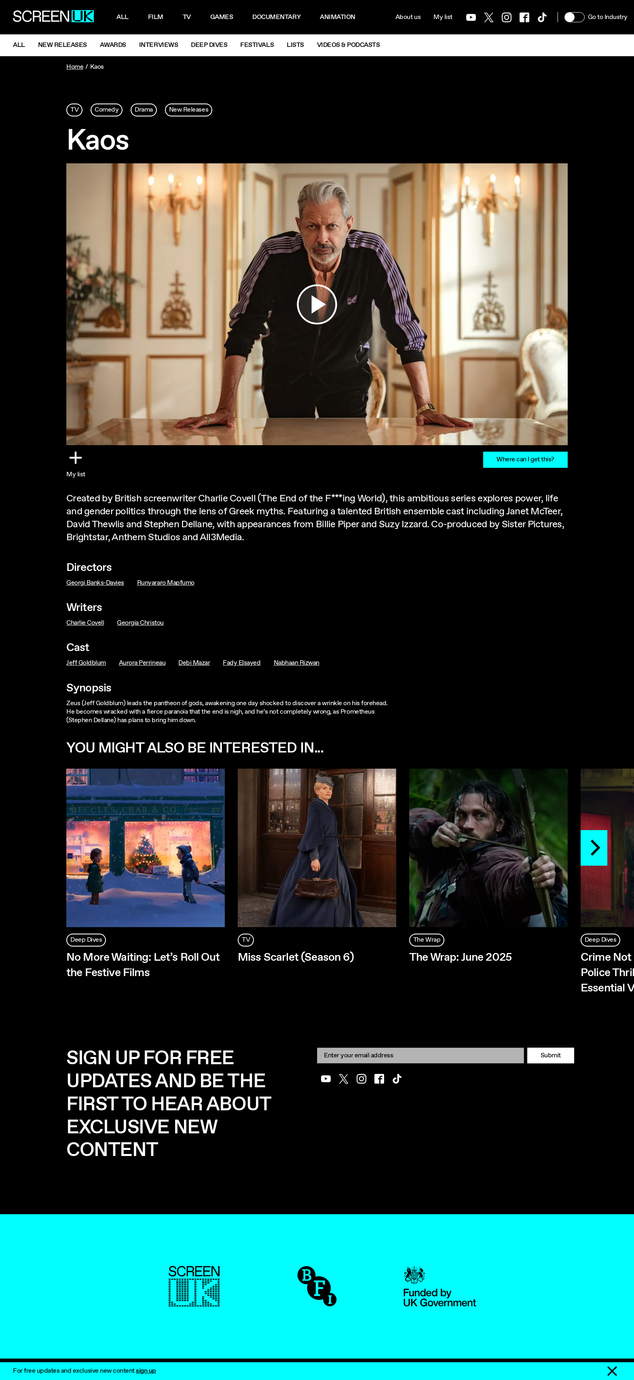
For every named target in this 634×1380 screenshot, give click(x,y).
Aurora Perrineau (142, 663)
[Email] (420, 1055)
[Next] (594, 848)
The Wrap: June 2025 (460, 957)
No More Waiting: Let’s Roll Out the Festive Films (143, 965)
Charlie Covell (85, 623)
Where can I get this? (525, 459)
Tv (187, 17)
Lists (295, 45)
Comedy (106, 110)
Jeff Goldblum (86, 663)
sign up (146, 1371)
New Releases (62, 45)
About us (408, 17)
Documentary (276, 17)
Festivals (257, 45)
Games (221, 17)
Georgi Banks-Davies (95, 583)
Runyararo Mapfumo (165, 583)
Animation (337, 17)
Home (74, 67)
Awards (113, 45)
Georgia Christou (140, 623)
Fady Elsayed (241, 663)
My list (442, 17)
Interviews (158, 45)
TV (74, 110)
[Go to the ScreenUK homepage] (53, 17)
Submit (551, 1055)
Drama (144, 110)
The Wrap (426, 940)
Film (155, 17)
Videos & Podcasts (348, 45)
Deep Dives (209, 45)
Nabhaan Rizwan (296, 663)
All (122, 17)
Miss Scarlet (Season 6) (296, 957)
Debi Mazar (194, 663)
